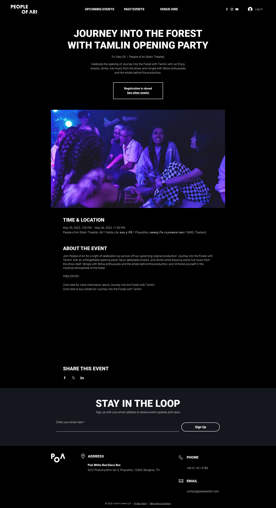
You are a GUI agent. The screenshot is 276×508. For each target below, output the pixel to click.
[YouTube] (237, 9)
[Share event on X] (73, 377)
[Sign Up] (200, 427)
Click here (69, 285)
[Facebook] (227, 9)
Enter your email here (69, 422)
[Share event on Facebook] (64, 377)
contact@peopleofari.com (203, 491)
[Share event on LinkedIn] (82, 377)
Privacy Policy (140, 503)
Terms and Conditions (160, 503)
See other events (138, 92)
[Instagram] (232, 9)
